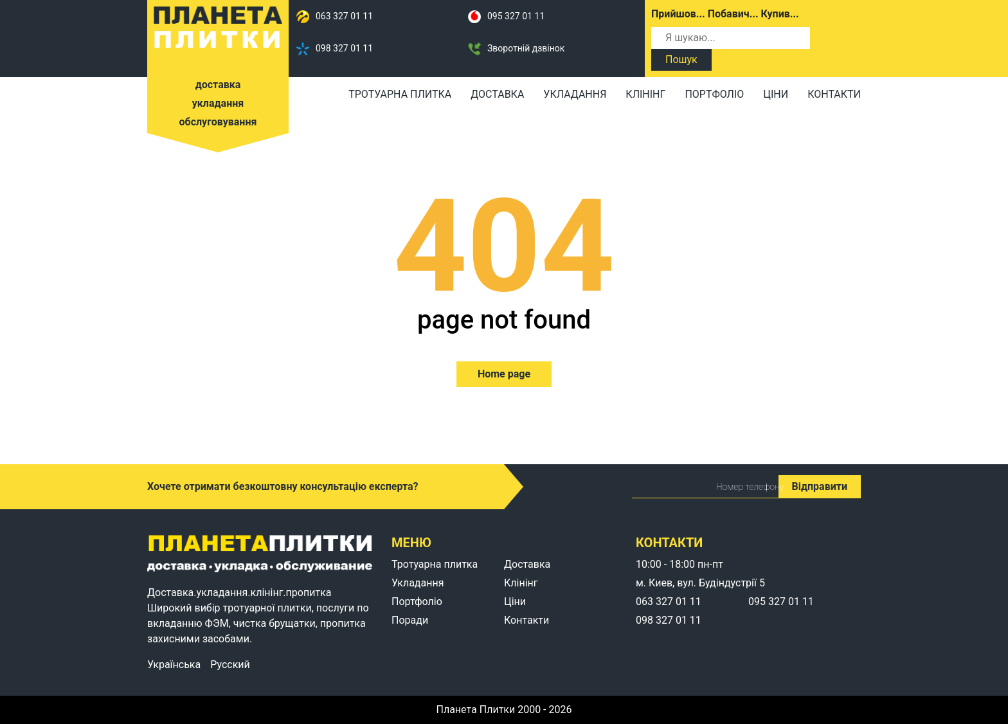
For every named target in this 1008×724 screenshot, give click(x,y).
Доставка (497, 94)
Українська (174, 665)
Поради (410, 620)
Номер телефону (691, 487)
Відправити (819, 486)
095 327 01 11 (506, 16)
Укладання (574, 94)
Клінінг (645, 94)
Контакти (834, 94)
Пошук (681, 59)
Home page (504, 374)
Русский (230, 665)
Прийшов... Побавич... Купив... (725, 14)
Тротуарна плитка (399, 94)
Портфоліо (714, 94)
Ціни (775, 94)
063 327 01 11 (334, 16)
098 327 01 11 (334, 48)
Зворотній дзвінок (516, 48)
